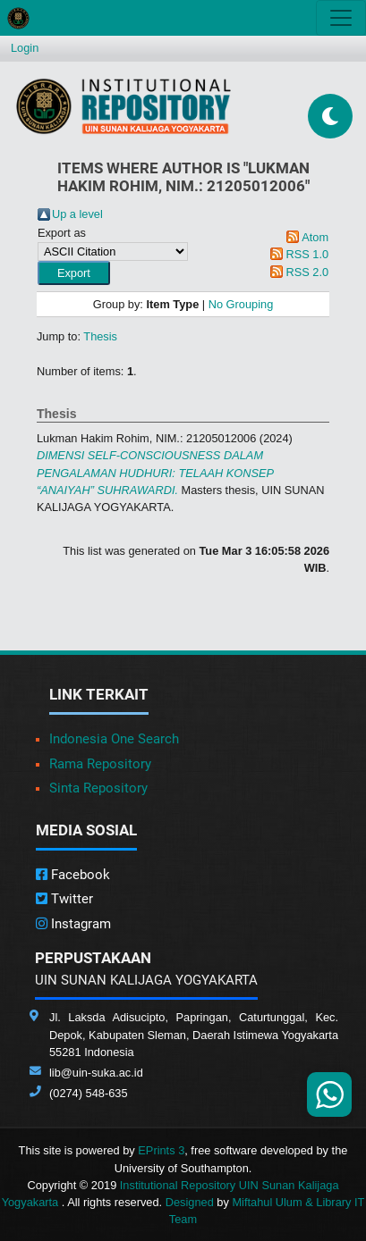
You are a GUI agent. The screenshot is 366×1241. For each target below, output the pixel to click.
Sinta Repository (98, 788)
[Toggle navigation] (341, 18)
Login (24, 48)
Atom (315, 237)
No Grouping (241, 304)
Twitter (64, 899)
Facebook (73, 875)
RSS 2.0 (306, 272)
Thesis (100, 336)
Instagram (73, 924)
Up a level (77, 214)
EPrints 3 (161, 1150)
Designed (190, 1202)
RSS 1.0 (306, 254)
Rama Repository (100, 764)
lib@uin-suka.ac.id (96, 1072)
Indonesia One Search (114, 739)
